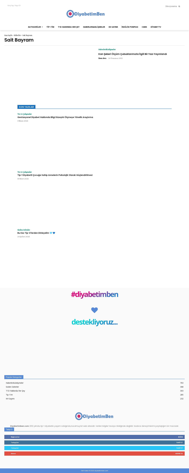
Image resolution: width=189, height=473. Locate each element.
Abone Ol (179, 453)
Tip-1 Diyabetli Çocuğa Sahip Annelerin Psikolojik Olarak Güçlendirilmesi (55, 175)
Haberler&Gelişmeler (107, 49)
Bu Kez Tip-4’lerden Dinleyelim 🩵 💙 (36, 233)
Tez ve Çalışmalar (25, 114)
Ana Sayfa (8, 35)
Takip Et (179, 442)
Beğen (180, 437)
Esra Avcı (102, 58)
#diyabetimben (94, 294)
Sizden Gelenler (24, 230)
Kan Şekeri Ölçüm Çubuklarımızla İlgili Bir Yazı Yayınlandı (132, 54)
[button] (174, 6)
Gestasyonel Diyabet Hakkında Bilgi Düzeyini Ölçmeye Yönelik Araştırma (55, 117)
